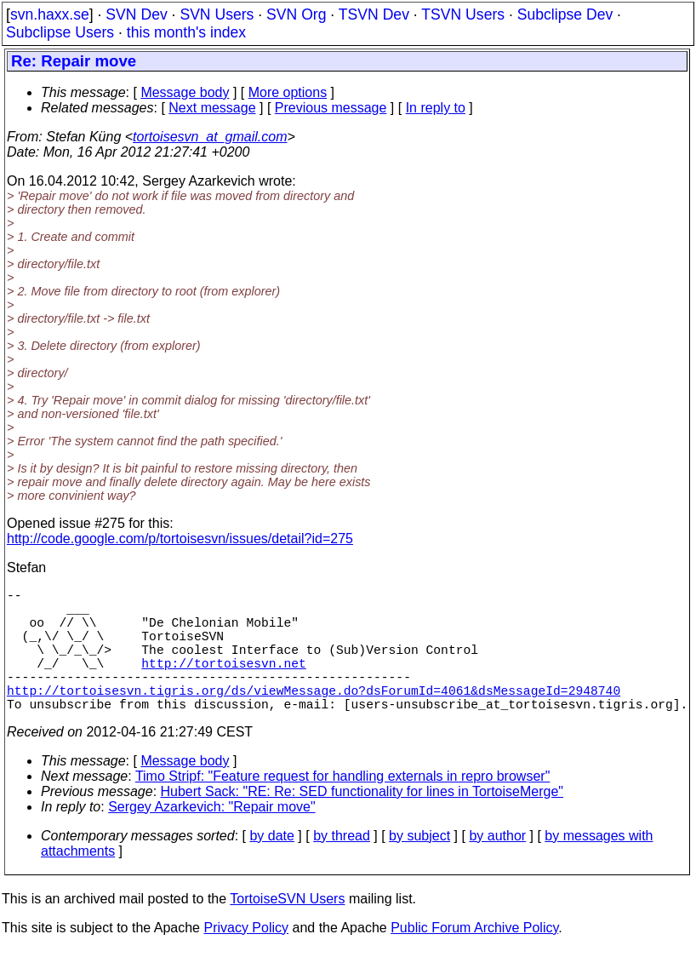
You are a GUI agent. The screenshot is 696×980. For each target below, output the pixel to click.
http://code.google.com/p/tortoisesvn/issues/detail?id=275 (180, 538)
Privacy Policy (245, 958)
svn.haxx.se (49, 14)
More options (288, 92)
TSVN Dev (374, 14)
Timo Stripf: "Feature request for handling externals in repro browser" (342, 806)
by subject (419, 866)
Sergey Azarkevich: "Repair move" (211, 837)
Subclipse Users (60, 32)
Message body (184, 92)
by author (497, 866)
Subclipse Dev (565, 14)
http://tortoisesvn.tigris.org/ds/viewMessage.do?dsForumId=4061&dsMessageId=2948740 (313, 716)
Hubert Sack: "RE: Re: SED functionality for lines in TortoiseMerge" (362, 822)
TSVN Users (463, 14)
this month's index (186, 32)
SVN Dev (136, 14)
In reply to (435, 107)
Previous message (331, 107)
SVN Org (296, 14)
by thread (341, 866)
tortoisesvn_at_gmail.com (210, 136)
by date (271, 866)
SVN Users (217, 14)
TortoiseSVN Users (287, 929)
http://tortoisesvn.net (223, 682)
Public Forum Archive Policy (474, 958)
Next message (211, 107)
